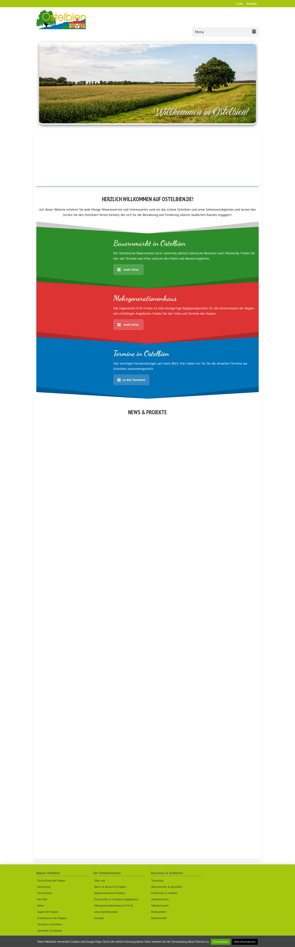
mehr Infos (128, 269)
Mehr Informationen (244, 941)
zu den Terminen (131, 380)
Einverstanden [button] (220, 941)
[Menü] (225, 32)
